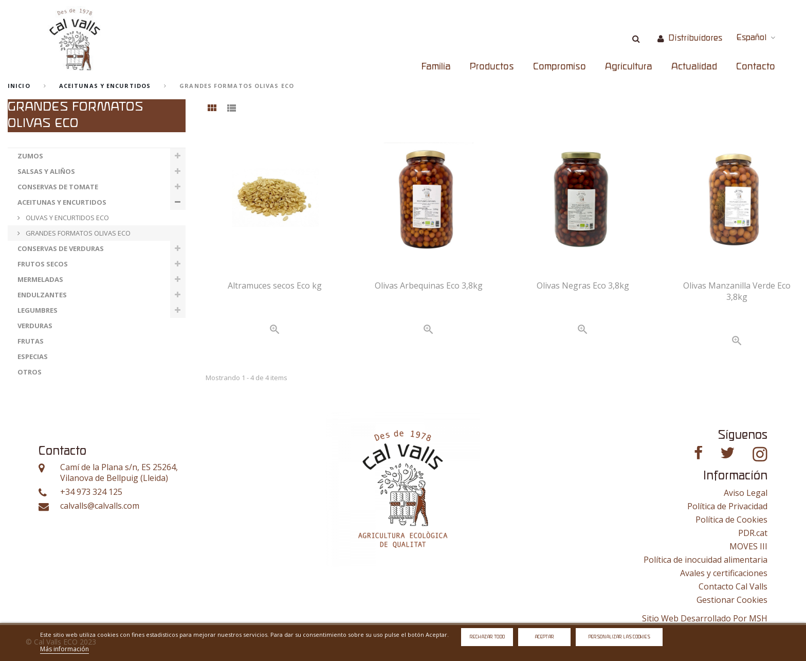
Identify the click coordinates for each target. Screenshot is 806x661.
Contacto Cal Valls (733, 586)
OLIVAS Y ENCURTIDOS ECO (66, 217)
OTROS (29, 372)
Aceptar (544, 637)
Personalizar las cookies (619, 637)
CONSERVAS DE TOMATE (57, 186)
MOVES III (748, 546)
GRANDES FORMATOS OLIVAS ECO (77, 233)
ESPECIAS (32, 356)
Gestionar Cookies (732, 599)
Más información (64, 649)
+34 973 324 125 (91, 492)
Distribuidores (695, 38)
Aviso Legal (745, 492)
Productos (492, 67)
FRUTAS (30, 341)
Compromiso (559, 67)
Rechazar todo (487, 637)
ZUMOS (30, 155)
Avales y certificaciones (723, 573)
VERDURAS (34, 325)
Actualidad (694, 67)
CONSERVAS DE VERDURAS (60, 248)
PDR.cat (752, 533)
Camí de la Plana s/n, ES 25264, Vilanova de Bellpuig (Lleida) (119, 473)
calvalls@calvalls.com (99, 506)
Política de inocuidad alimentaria (705, 559)
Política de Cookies (731, 519)
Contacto (755, 67)
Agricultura (628, 67)
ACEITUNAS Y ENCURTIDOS (105, 86)
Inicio (19, 86)
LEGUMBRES (37, 310)
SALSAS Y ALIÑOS (46, 171)
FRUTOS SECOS (42, 264)
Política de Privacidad (727, 506)
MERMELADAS (40, 279)
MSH (758, 618)
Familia (436, 67)
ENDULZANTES (42, 294)
